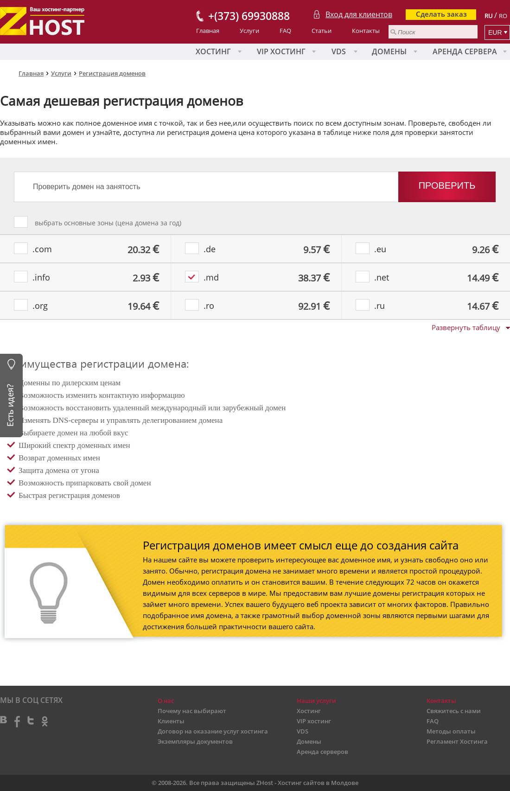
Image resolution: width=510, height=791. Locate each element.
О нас (166, 700)
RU (488, 16)
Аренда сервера (465, 51)
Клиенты (171, 721)
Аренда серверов (322, 751)
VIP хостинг (281, 51)
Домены (389, 51)
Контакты (366, 30)
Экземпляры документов (195, 741)
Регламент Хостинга (457, 741)
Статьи (322, 30)
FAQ (285, 30)
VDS (339, 51)
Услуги (249, 30)
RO (503, 16)
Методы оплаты (451, 731)
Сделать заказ (441, 14)
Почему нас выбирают (192, 711)
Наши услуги (316, 700)
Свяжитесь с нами (454, 711)
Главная (207, 30)
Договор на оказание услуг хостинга (213, 731)
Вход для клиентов (358, 14)
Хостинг (213, 51)
